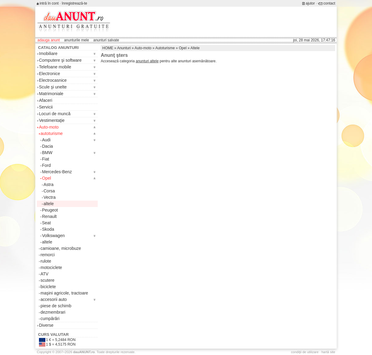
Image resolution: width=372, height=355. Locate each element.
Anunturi (124, 48)
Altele (195, 48)
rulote (45, 261)
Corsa (49, 190)
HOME (107, 48)
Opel (46, 178)
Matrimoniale (51, 93)
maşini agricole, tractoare (64, 293)
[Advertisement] (224, 22)
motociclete (51, 267)
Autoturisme (165, 48)
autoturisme (51, 133)
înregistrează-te (74, 3)
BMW (47, 152)
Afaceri (45, 100)
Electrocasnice (53, 80)
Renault (49, 216)
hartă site (328, 352)
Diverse (46, 325)
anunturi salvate (106, 40)
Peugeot (50, 210)
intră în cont (49, 3)
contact (329, 3)
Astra (49, 184)
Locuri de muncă (55, 113)
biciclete (48, 286)
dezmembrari (52, 312)
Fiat (45, 159)
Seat (46, 222)
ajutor (310, 3)
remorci (47, 254)
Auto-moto (49, 127)
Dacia (47, 146)
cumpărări (49, 318)
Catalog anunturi (58, 47)
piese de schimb (55, 305)
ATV (44, 273)
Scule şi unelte (53, 86)
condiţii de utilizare (305, 352)
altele (49, 203)
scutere (47, 280)
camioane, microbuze (60, 248)
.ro (84, 352)
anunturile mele (76, 40)
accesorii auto (53, 299)
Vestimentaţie (52, 120)
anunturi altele (147, 61)
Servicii (46, 107)
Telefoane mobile (55, 66)
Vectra (50, 197)
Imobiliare (48, 53)
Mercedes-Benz (57, 171)
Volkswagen (53, 235)
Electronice (49, 73)
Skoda (48, 229)
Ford (46, 165)
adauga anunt (48, 40)
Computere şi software (60, 60)
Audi (46, 139)
